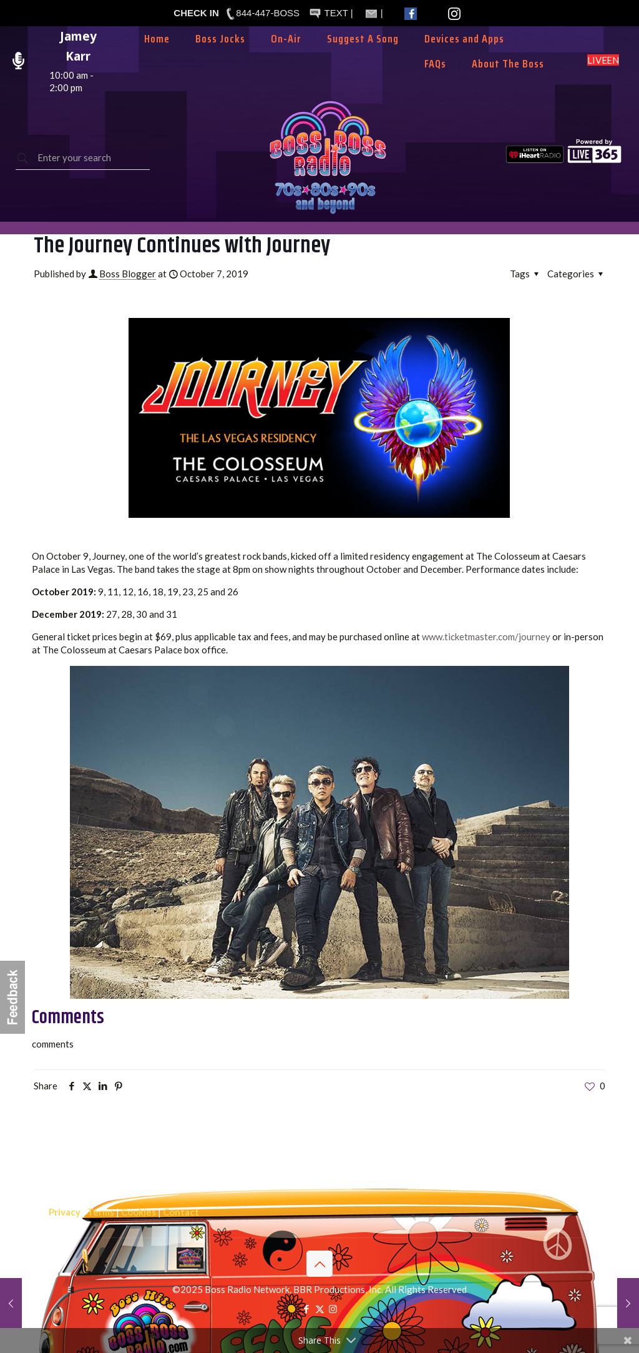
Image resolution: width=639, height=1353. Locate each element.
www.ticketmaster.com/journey (486, 636)
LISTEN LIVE (603, 60)
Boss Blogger (127, 273)
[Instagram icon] (333, 1308)
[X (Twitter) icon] (319, 1308)
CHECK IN (196, 12)
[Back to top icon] (319, 1264)
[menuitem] (286, 57)
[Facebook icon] (306, 1308)
